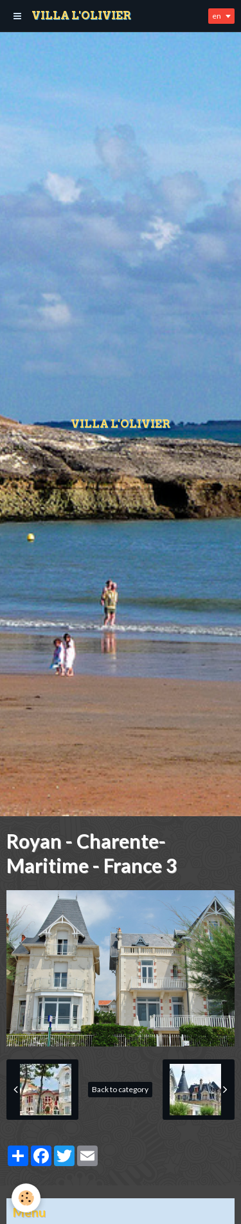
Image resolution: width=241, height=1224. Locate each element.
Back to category (120, 1089)
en (216, 16)
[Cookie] (26, 1197)
